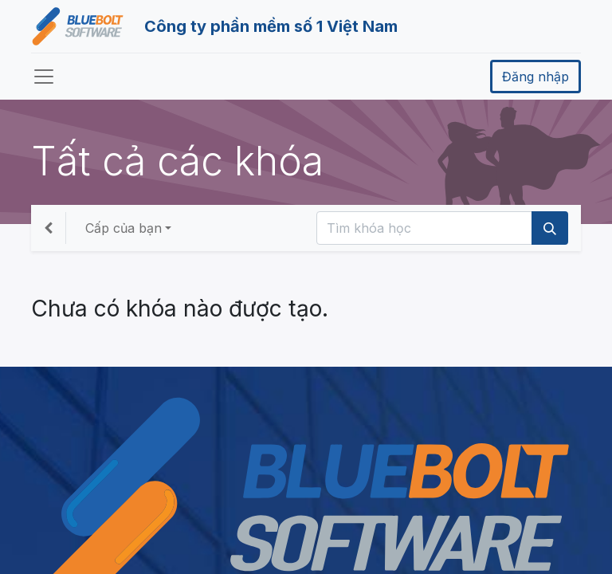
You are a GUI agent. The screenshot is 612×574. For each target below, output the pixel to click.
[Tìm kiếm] (550, 228)
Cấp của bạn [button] (123, 228)
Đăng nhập (535, 77)
